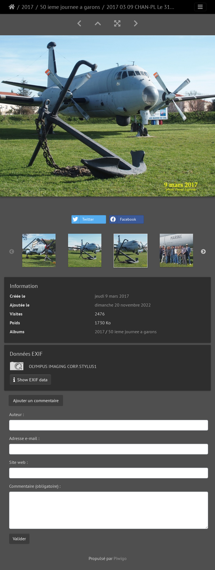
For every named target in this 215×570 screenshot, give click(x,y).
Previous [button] (11, 252)
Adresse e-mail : (24, 438)
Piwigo (120, 558)
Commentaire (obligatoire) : (35, 486)
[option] (39, 250)
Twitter (83, 219)
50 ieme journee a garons (70, 7)
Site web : (18, 462)
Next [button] (203, 252)
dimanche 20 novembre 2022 (123, 305)
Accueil (12, 7)
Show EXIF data (30, 379)
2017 (27, 7)
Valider (19, 538)
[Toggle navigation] (200, 7)
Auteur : (16, 414)
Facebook (122, 219)
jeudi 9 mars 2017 (112, 296)
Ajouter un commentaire (36, 400)
